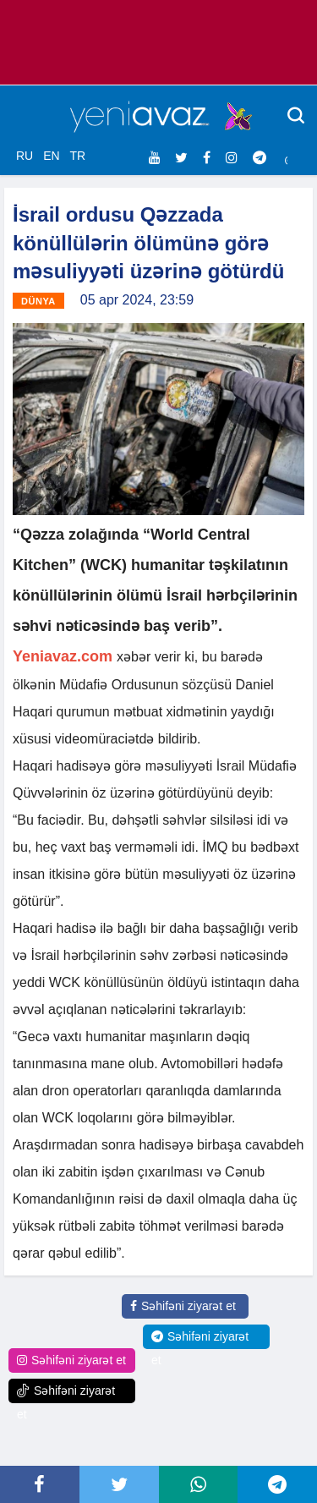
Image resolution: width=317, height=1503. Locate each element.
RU (24, 155)
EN (51, 155)
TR (77, 155)
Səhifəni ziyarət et (183, 1306)
